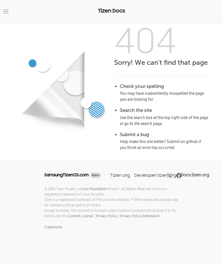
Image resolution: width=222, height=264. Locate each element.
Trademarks (53, 227)
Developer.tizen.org (155, 175)
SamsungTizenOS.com (66, 175)
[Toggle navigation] (6, 11)
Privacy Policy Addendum (139, 215)
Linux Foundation (93, 188)
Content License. (81, 215)
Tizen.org (120, 175)
